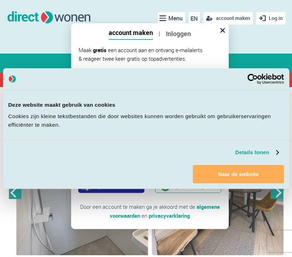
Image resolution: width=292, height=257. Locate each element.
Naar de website (238, 174)
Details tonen (252, 152)
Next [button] (277, 192)
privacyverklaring (169, 215)
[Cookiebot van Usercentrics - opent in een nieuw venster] (252, 79)
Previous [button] (15, 192)
